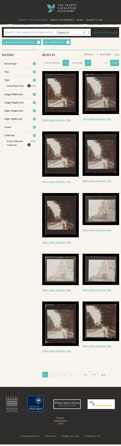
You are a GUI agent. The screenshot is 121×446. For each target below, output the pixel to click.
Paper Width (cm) (13, 119)
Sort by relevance (57, 63)
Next (117, 54)
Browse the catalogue (32, 19)
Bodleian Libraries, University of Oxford (23, 405)
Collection (9, 135)
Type (6, 80)
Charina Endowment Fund (76, 422)
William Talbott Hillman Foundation (82, 405)
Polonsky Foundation (44, 422)
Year (6, 71)
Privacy (50, 438)
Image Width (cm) (13, 94)
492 (85, 374)
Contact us (92, 438)
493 (94, 374)
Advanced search (105, 32)
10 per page (81, 63)
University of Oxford (48, 405)
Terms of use (70, 438)
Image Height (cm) (14, 102)
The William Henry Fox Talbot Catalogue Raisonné (60, 8)
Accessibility (30, 438)
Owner (7, 127)
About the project (62, 19)
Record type (10, 63)
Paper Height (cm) (13, 110)
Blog (80, 19)
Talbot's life (94, 19)
